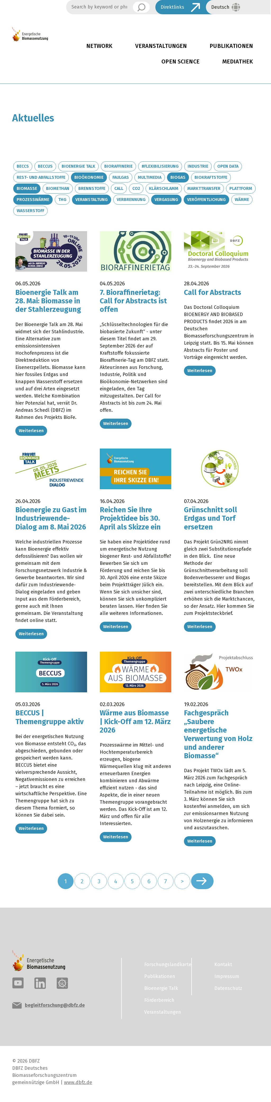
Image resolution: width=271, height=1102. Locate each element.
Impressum (226, 976)
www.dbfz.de (78, 1082)
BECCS (23, 166)
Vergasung (166, 199)
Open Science (180, 61)
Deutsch (220, 7)
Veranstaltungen (161, 46)
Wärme (242, 199)
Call (118, 188)
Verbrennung (131, 199)
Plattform (240, 188)
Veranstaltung (91, 199)
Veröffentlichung (206, 199)
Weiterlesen (31, 430)
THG (62, 199)
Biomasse (27, 188)
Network (99, 46)
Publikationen (159, 976)
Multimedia (149, 177)
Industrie (198, 166)
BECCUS (45, 166)
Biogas (178, 177)
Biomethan (57, 188)
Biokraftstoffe (211, 177)
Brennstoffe (91, 188)
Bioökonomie (88, 177)
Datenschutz (228, 988)
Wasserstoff (30, 210)
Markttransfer (203, 188)
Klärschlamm (163, 188)
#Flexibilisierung (160, 166)
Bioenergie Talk (78, 166)
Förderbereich (159, 1000)
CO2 (136, 188)
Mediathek (237, 61)
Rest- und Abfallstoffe (41, 177)
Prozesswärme (33, 199)
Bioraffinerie (118, 166)
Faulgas (120, 177)
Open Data (227, 166)
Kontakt (223, 964)
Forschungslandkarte (164, 964)
